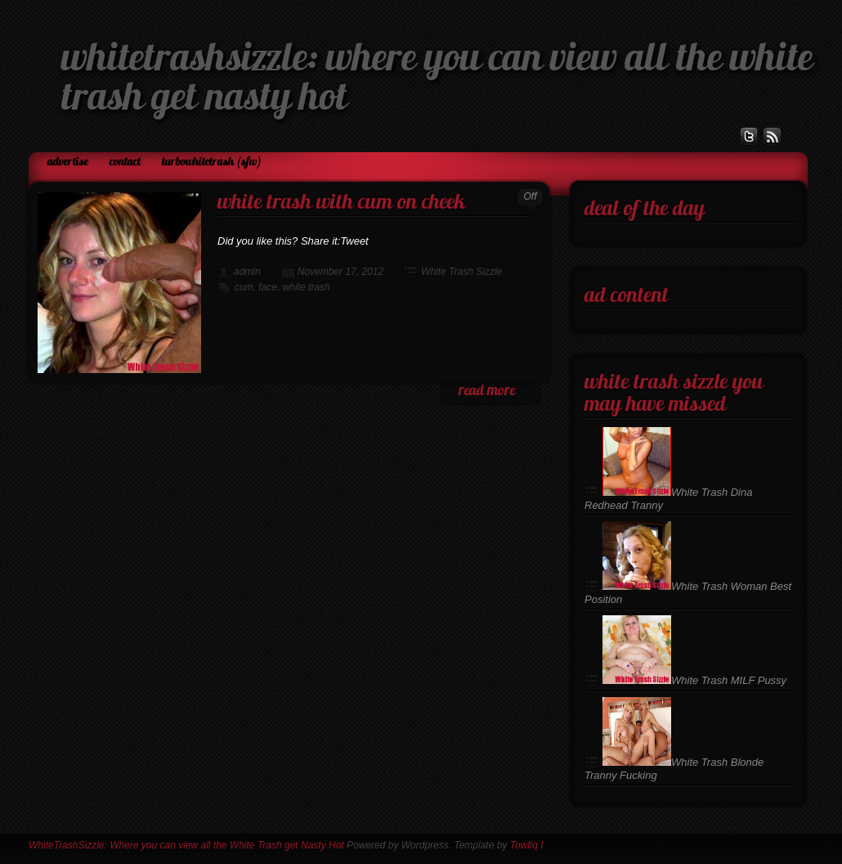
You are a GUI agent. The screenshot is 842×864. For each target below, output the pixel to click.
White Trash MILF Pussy (694, 680)
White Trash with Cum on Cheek (341, 203)
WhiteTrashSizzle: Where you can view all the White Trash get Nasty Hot (186, 845)
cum (244, 287)
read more (487, 391)
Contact (125, 162)
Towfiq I (527, 845)
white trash (306, 287)
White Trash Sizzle (461, 271)
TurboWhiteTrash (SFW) (212, 162)
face (267, 287)
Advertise (67, 162)
